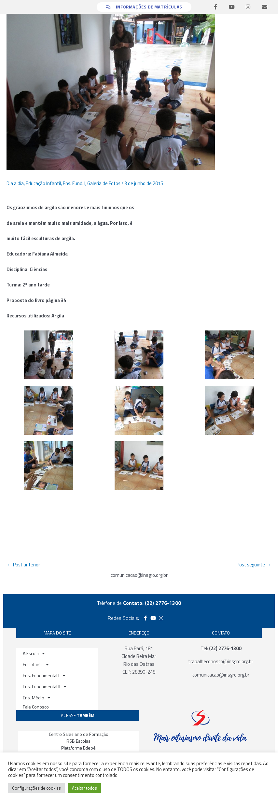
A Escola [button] (34, 653)
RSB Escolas (78, 740)
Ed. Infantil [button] (36, 664)
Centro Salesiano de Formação (78, 734)
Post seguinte (254, 564)
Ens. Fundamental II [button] (44, 686)
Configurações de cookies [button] (36, 788)
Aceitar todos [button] (84, 788)
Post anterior (23, 564)
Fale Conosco (36, 706)
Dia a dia (15, 183)
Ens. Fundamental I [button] (44, 675)
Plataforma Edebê (78, 747)
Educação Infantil (43, 183)
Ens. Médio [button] (36, 697)
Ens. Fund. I (74, 183)
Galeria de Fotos (103, 183)
